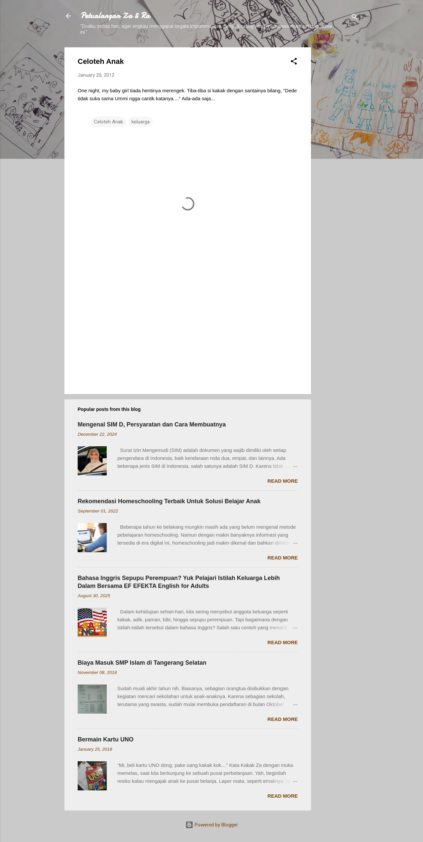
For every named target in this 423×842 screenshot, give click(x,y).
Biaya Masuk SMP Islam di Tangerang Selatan (142, 662)
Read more (282, 481)
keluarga (141, 122)
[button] (294, 62)
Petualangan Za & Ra (115, 15)
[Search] (355, 18)
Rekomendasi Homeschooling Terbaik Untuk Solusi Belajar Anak (169, 501)
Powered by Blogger (211, 825)
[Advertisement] (337, 146)
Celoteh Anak (108, 122)
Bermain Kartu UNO (106, 739)
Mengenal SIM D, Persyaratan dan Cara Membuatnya (152, 424)
